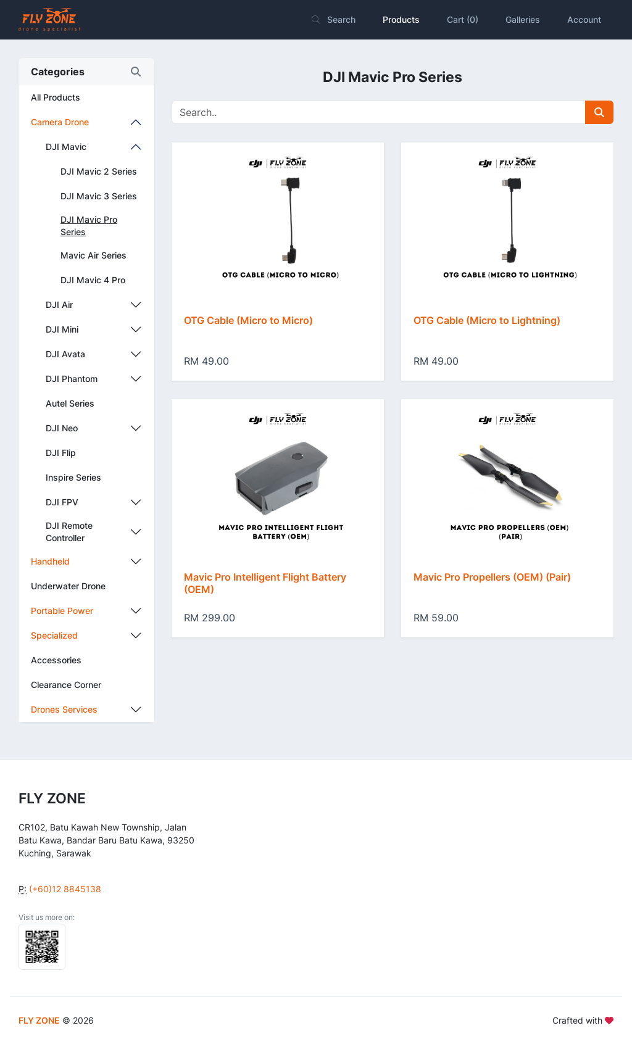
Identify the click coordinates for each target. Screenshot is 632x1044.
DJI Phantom (72, 378)
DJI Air (59, 304)
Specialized (54, 635)
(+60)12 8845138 (65, 889)
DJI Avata (65, 354)
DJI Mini (62, 329)
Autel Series (70, 403)
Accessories (56, 660)
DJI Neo (62, 428)
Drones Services (64, 709)
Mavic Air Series (93, 255)
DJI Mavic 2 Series (98, 171)
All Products (55, 97)
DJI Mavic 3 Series (98, 196)
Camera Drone (60, 122)
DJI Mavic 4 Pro (92, 280)
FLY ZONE (39, 1020)
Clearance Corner (66, 684)
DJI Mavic (66, 146)
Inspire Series (73, 477)
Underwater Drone (68, 586)
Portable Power (62, 610)
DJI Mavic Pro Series (88, 225)
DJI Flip (61, 452)
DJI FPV (62, 502)
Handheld (50, 561)
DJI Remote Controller (69, 531)
